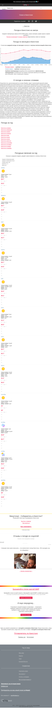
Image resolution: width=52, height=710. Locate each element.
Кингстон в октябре (6, 144)
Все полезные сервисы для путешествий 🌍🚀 (26, 1)
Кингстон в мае (5, 135)
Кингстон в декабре (6, 148)
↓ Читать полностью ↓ (26, 571)
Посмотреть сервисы (26, 614)
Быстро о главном (26, 521)
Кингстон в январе (6, 128)
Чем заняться (26, 523)
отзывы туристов (22, 37)
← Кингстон (26, 26)
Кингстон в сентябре (6, 142)
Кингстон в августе (6, 141)
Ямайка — (4, 9)
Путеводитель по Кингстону (26, 633)
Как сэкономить (26, 526)
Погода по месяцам (11, 37)
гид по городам (36, 705)
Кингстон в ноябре (6, 146)
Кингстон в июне (5, 137)
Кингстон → (11, 8)
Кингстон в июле (5, 139)
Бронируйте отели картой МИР (26, 589)
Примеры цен (22, 637)
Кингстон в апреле (6, 133)
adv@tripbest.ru (15, 695)
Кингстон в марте (5, 131)
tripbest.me (4, 686)
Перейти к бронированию (26, 597)
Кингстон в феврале (6, 130)
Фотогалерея (30, 637)
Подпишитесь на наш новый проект (15, 690)
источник (49, 544)
